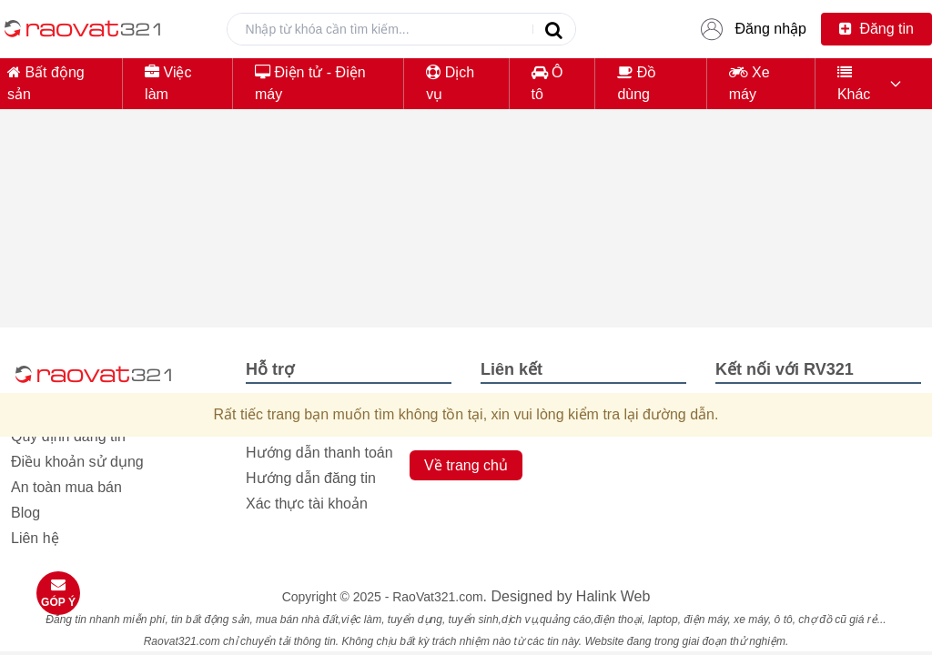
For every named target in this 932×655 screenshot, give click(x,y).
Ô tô (547, 83)
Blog (25, 512)
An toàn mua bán (66, 487)
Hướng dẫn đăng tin (311, 478)
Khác (853, 83)
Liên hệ (35, 538)
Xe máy (749, 83)
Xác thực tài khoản (307, 503)
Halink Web (613, 596)
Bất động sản (46, 83)
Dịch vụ (450, 83)
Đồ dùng (636, 83)
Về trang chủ (466, 465)
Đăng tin (876, 28)
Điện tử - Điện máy (310, 83)
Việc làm (168, 83)
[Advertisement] (466, 251)
